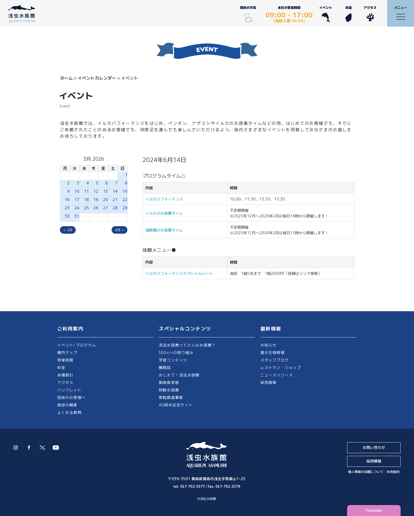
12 (95, 191)
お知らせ (268, 345)
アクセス (370, 13)
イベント (325, 13)
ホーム (66, 78)
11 (86, 191)
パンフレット (69, 389)
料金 (348, 13)
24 (76, 207)
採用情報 (268, 382)
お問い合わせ (374, 447)
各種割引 (65, 375)
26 (95, 207)
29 (125, 207)
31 (76, 216)
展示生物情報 (272, 352)
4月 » (119, 230)
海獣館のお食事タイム (164, 230)
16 (67, 199)
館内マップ (67, 352)
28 (115, 207)
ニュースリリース (276, 375)
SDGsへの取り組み (176, 352)
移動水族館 (169, 389)
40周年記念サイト (176, 404)
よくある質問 (69, 412)
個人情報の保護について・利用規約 (374, 471)
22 (125, 199)
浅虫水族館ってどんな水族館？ (187, 345)
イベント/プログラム (76, 345)
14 (115, 191)
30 (67, 216)
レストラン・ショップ (280, 367)
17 (76, 199)
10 (76, 191)
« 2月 (68, 230)
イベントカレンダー (97, 78)
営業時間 (65, 360)
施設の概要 (67, 404)
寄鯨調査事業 (171, 397)
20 (105, 199)
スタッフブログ (274, 360)
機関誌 (165, 367)
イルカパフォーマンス (166, 199)
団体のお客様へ (71, 397)
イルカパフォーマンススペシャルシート (179, 273)
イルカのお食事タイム (164, 213)
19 (95, 199)
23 (67, 207)
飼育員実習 (169, 382)
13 (105, 191)
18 (86, 199)
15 (125, 191)
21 (115, 199)
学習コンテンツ (173, 360)
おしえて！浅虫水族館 (179, 375)
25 (86, 207)
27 (105, 207)
